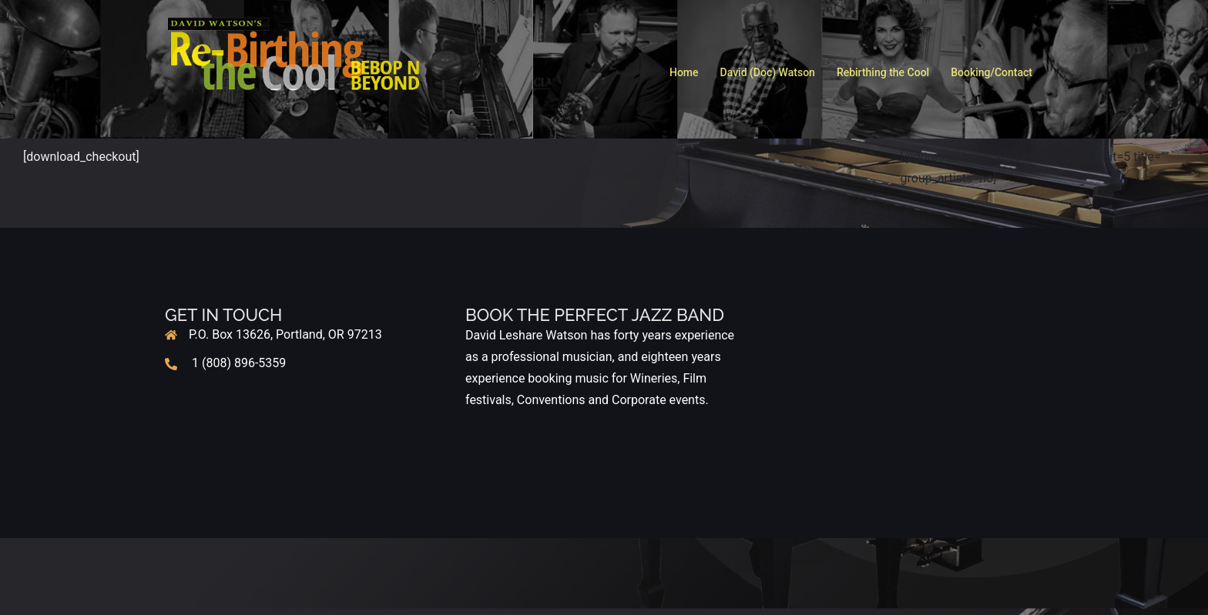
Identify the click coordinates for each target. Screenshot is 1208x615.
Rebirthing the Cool (883, 72)
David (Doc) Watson (767, 72)
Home (684, 72)
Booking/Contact (991, 72)
